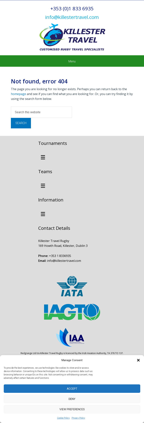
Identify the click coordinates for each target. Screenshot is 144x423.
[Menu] (43, 157)
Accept (72, 388)
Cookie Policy (63, 418)
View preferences (72, 409)
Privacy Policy (78, 418)
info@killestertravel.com (64, 261)
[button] (138, 360)
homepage (18, 94)
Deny (72, 399)
